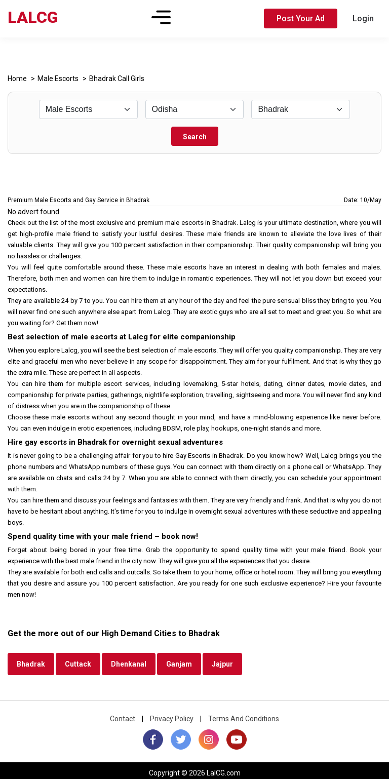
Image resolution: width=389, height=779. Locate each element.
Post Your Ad (301, 18)
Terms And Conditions (243, 719)
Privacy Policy (171, 719)
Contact (122, 719)
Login (363, 18)
